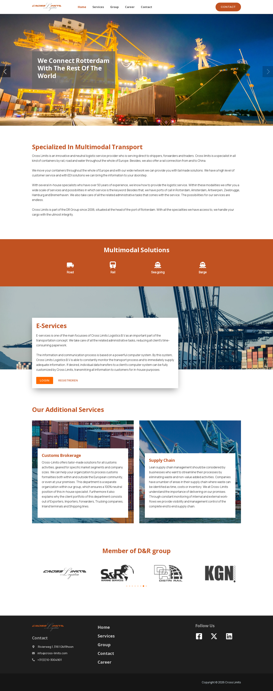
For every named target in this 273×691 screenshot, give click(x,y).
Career (104, 662)
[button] (228, 7)
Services (106, 636)
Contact (106, 653)
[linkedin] (229, 636)
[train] (112, 265)
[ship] (157, 265)
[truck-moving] (70, 265)
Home (104, 627)
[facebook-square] (199, 636)
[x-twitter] (214, 636)
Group (104, 644)
